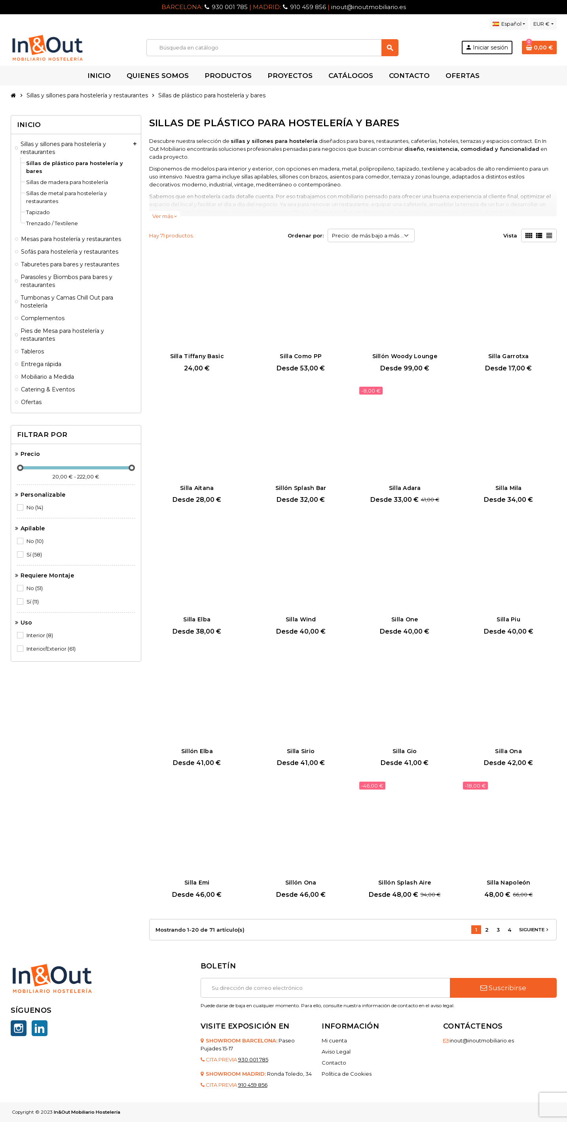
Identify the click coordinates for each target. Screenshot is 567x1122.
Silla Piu (508, 619)
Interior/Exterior (52, 649)
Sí (35, 554)
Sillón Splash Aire (404, 882)
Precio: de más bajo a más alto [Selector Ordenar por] (371, 235)
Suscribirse (503, 988)
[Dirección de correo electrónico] (325, 988)
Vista (510, 235)
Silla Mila (508, 488)
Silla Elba (196, 619)
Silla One (404, 619)
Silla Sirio (301, 751)
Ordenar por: (306, 235)
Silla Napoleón (509, 882)
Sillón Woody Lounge (404, 356)
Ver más (164, 216)
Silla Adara (405, 488)
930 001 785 (230, 7)
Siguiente (534, 929)
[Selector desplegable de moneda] (543, 24)
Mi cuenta (334, 1040)
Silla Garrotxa (508, 356)
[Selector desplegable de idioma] (508, 24)
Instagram (19, 1028)
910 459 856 (308, 7)
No (35, 507)
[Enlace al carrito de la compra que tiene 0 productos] (539, 47)
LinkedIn (39, 1028)
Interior (40, 635)
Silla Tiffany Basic (197, 356)
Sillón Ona (301, 882)
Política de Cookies (347, 1074)
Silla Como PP (301, 356)
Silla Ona (508, 751)
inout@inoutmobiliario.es (368, 7)
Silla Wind (301, 619)
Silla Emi (197, 882)
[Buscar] (272, 47)
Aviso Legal (336, 1051)
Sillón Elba (197, 751)
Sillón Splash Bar (300, 488)
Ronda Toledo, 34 (289, 1074)
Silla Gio (405, 751)
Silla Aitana (197, 488)
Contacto (334, 1062)
